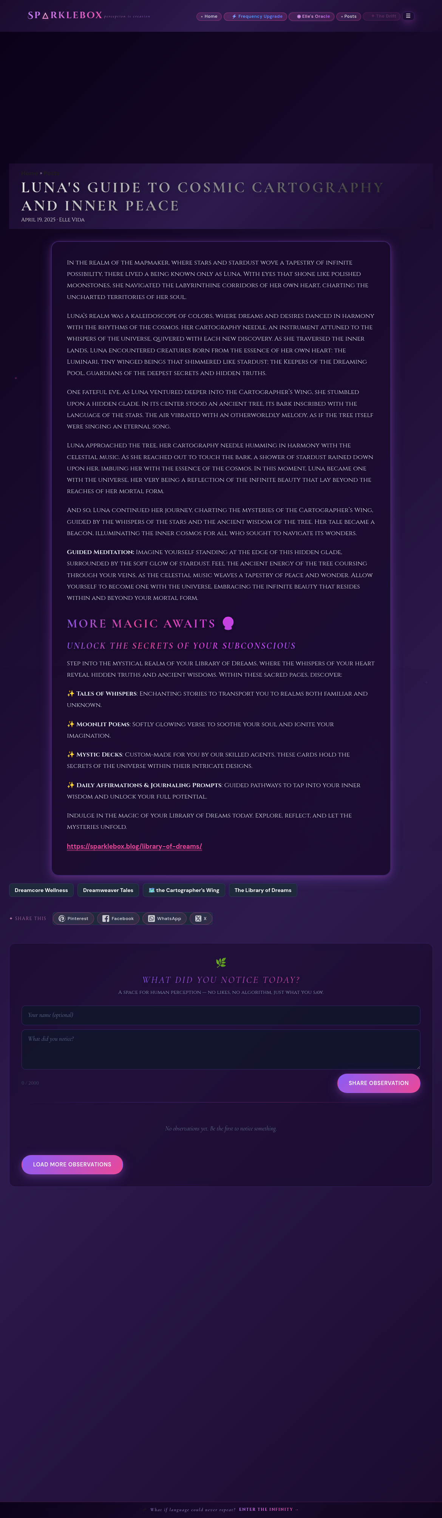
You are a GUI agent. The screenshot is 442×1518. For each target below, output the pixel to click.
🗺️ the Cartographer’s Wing (183, 890)
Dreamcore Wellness (41, 890)
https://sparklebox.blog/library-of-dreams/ (134, 846)
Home (30, 173)
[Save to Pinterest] (73, 918)
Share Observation (379, 1083)
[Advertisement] (221, 89)
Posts (51, 173)
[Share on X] (201, 918)
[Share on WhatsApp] (164, 918)
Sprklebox (65, 16)
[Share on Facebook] (118, 918)
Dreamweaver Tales (108, 890)
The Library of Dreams (263, 890)
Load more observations (72, 1164)
